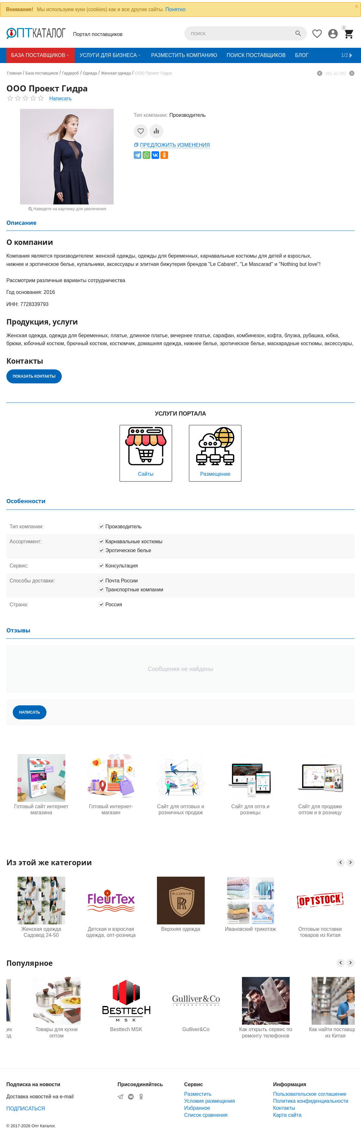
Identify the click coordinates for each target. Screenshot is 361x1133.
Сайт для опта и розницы (250, 809)
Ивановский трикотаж (250, 929)
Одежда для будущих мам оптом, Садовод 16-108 (41, 1033)
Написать (60, 98)
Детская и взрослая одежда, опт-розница (111, 932)
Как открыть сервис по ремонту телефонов (320, 1032)
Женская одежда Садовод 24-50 (41, 932)
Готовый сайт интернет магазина (41, 809)
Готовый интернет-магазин (111, 809)
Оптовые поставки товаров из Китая (320, 932)
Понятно (176, 9)
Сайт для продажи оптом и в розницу (320, 809)
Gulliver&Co (250, 1029)
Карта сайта (287, 1115)
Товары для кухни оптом (111, 1032)
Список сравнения (206, 1115)
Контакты (284, 1108)
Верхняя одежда (180, 929)
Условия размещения (209, 1101)
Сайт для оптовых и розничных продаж (180, 809)
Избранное (197, 1108)
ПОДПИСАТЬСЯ (25, 1108)
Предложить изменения (175, 145)
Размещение (215, 451)
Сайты (145, 451)
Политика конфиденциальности (310, 1101)
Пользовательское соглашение (309, 1094)
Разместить (198, 1094)
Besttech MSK (181, 1029)
